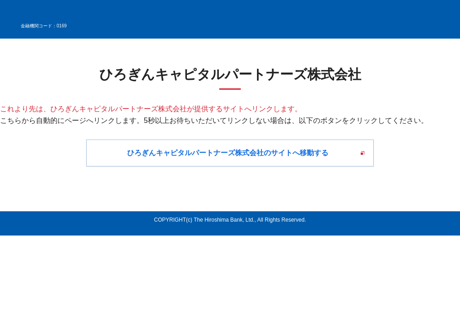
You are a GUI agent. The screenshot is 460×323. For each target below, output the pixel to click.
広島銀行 (44, 14)
